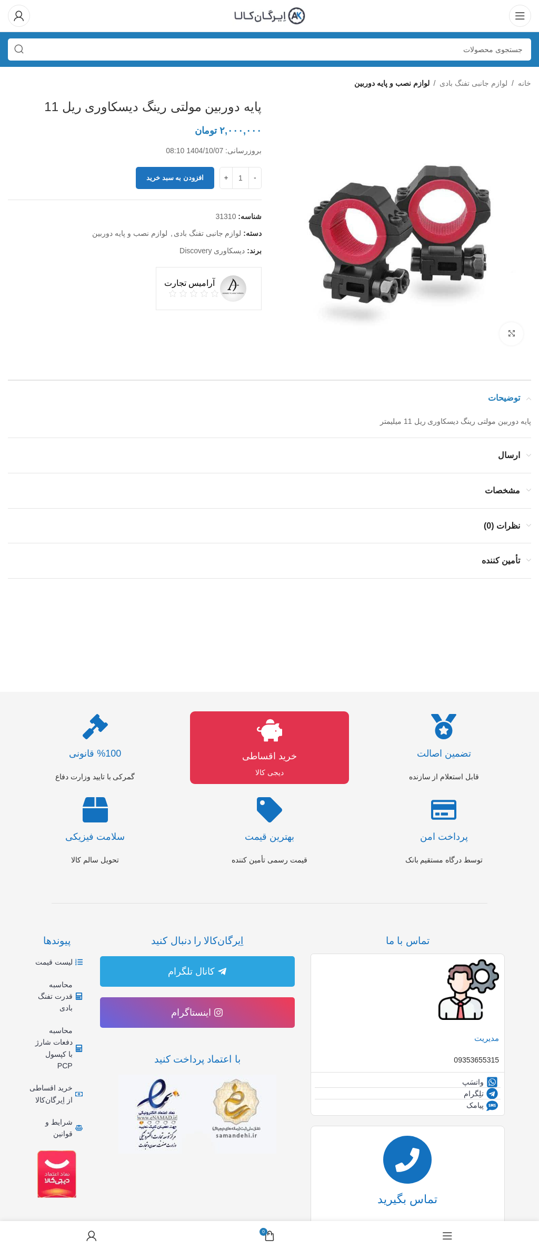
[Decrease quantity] (255, 178)
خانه (524, 83)
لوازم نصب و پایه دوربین (392, 83)
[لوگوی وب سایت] (269, 15)
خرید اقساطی (269, 756)
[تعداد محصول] (240, 178)
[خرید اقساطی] (269, 730)
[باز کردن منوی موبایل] (520, 15)
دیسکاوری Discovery (212, 250)
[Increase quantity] (226, 178)
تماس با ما (408, 940)
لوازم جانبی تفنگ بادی (473, 83)
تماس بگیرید (407, 1202)
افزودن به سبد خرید (175, 178)
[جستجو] (269, 49)
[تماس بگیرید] (407, 1161)
